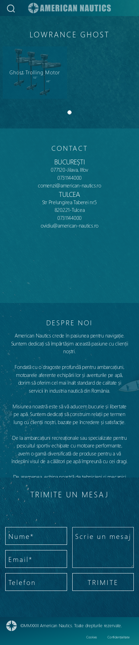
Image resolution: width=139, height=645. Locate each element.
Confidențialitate (118, 637)
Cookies (91, 637)
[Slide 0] (69, 112)
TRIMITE (103, 582)
